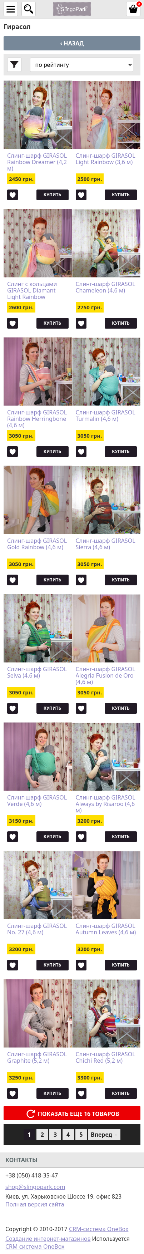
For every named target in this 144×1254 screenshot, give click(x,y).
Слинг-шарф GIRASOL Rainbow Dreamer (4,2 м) (37, 162)
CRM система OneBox (35, 1246)
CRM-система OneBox (99, 1229)
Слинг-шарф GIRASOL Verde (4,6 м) (37, 801)
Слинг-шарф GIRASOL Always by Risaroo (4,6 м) (105, 803)
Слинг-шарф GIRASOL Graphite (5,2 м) (37, 1057)
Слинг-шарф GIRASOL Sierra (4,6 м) (105, 544)
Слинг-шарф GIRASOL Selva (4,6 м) (37, 672)
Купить (52, 195)
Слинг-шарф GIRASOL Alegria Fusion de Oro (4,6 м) (105, 675)
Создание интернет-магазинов (47, 1239)
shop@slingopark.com (35, 1187)
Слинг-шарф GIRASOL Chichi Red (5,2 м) (105, 1057)
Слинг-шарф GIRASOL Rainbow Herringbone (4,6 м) (37, 418)
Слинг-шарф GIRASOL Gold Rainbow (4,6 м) (37, 544)
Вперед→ (104, 1135)
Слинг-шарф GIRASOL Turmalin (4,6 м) (105, 416)
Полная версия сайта (34, 1204)
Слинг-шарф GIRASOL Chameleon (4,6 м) (105, 287)
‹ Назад (72, 43)
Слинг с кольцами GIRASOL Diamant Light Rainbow (32, 290)
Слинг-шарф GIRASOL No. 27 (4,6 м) (37, 929)
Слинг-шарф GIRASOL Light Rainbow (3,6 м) (105, 159)
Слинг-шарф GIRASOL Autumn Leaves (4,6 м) (106, 929)
